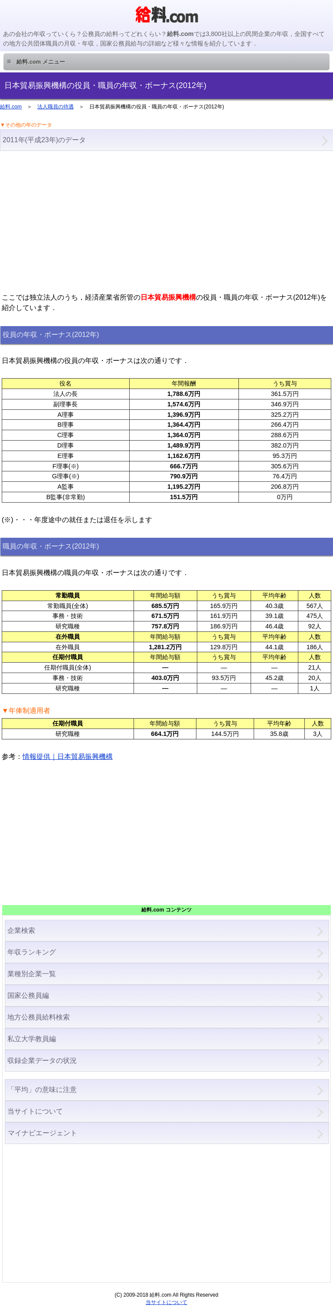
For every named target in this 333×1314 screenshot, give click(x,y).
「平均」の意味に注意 (42, 1089)
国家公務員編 (28, 995)
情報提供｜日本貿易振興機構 (68, 756)
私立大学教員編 (31, 1039)
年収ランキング (31, 952)
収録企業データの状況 (42, 1060)
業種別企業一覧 (31, 973)
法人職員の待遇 (55, 107)
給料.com (11, 107)
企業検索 (21, 930)
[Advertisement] (166, 220)
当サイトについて (35, 1111)
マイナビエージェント (42, 1133)
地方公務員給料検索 (38, 1017)
